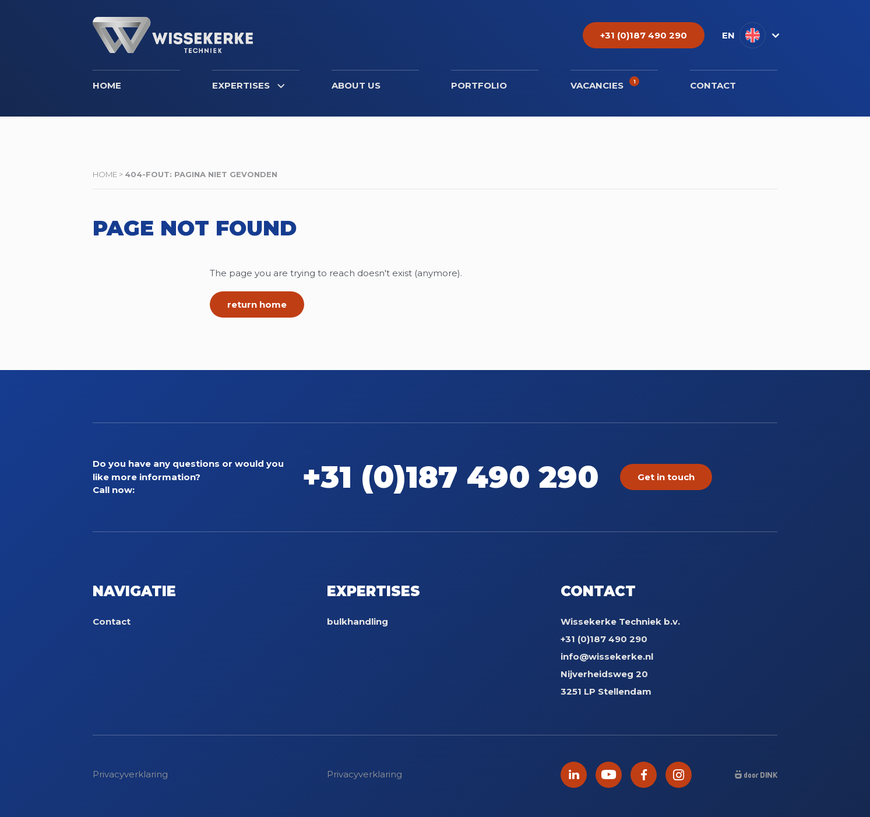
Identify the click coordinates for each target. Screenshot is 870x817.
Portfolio (479, 85)
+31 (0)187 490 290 (450, 477)
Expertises (248, 85)
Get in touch (666, 477)
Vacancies (604, 83)
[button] (749, 35)
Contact (713, 85)
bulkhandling (357, 621)
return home (257, 304)
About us (356, 85)
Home (107, 85)
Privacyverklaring (130, 774)
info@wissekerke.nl (607, 656)
